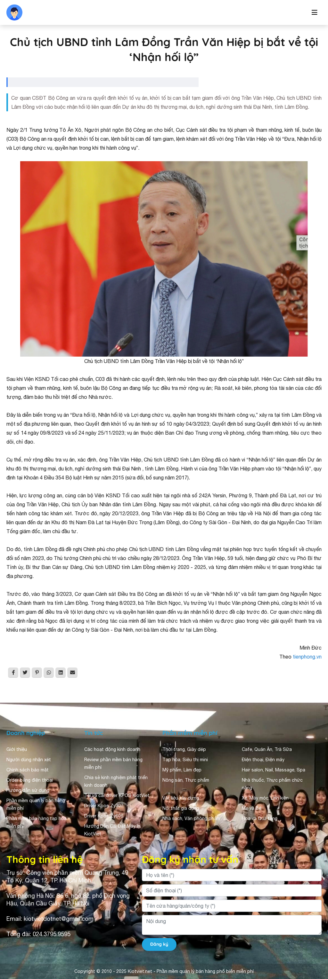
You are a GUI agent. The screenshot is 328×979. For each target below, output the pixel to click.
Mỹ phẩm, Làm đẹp (181, 769)
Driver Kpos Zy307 (103, 805)
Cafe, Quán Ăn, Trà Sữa (267, 749)
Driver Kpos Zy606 (103, 815)
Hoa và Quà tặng (259, 818)
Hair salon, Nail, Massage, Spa (273, 769)
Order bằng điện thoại (29, 780)
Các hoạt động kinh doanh (112, 749)
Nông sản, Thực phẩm (185, 780)
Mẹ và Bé (251, 808)
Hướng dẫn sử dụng (27, 790)
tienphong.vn (307, 656)
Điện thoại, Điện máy (263, 759)
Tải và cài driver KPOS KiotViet (117, 795)
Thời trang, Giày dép (184, 749)
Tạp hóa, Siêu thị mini (185, 759)
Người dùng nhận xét (28, 759)
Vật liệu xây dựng (180, 798)
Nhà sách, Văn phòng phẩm (191, 818)
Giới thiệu (16, 749)
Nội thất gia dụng (180, 808)
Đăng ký (159, 944)
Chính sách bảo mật (27, 769)
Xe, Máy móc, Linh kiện (265, 798)
